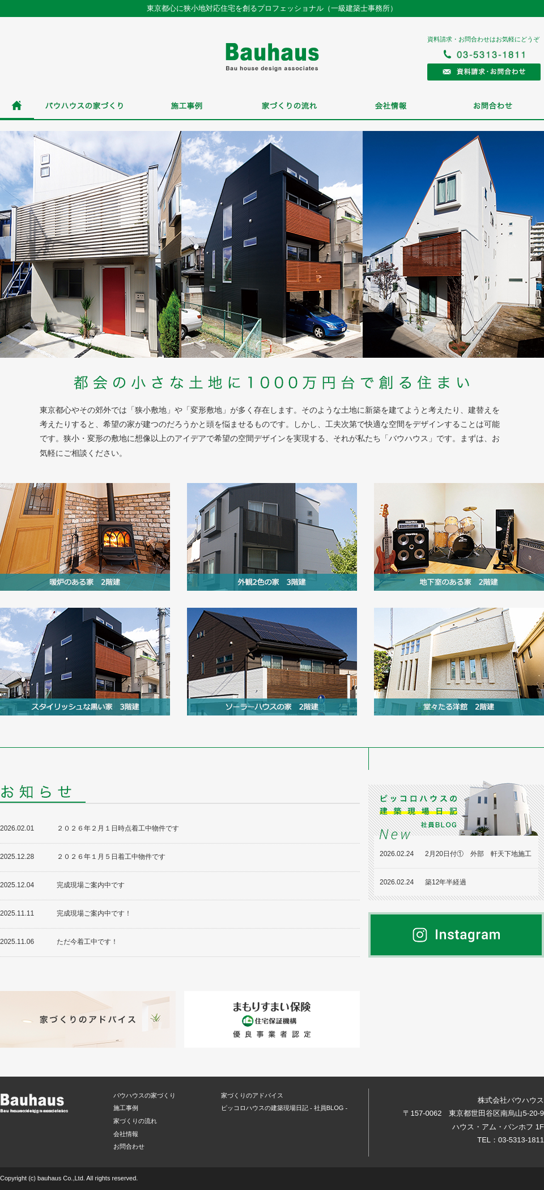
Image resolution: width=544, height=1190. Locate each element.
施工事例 (187, 106)
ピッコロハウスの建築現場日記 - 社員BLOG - (284, 1107)
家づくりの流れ (289, 106)
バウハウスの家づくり (85, 106)
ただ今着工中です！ (87, 942)
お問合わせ (493, 106)
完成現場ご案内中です (91, 885)
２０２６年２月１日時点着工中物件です (118, 828)
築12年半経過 (445, 882)
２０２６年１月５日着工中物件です (111, 857)
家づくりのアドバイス (252, 1095)
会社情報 (391, 106)
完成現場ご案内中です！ (94, 913)
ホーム (17, 106)
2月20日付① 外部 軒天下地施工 (478, 854)
